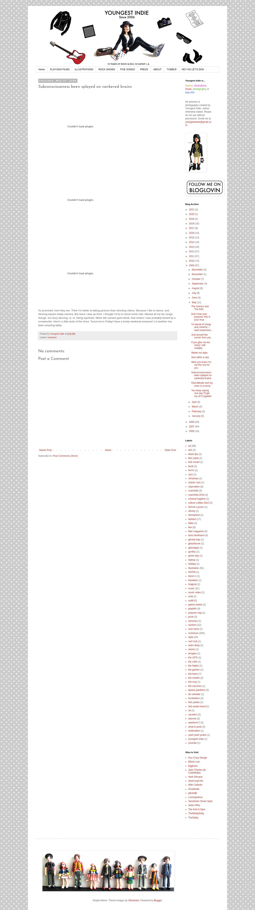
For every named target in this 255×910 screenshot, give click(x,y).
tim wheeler (194, 694)
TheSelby (193, 817)
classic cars (194, 482)
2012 (192, 251)
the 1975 (193, 657)
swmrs (191, 649)
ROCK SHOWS (106, 69)
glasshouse (194, 543)
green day (193, 555)
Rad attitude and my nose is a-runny (202, 384)
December (198, 269)
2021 (192, 209)
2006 (192, 431)
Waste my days (199, 352)
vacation (192, 714)
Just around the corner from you (201, 336)
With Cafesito (195, 784)
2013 (192, 247)
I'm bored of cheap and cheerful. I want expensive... (202, 327)
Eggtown (193, 765)
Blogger (158, 900)
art (189, 446)
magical (192, 584)
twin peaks (194, 702)
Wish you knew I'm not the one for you (201, 365)
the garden (194, 669)
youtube (192, 743)
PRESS (144, 69)
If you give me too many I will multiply (200, 345)
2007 (192, 426)
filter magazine (196, 531)
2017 (192, 228)
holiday (192, 563)
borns (191, 470)
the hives (193, 673)
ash (190, 450)
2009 (192, 265)
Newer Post (45, 450)
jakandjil (192, 793)
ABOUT (157, 69)
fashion (192, 519)
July (194, 293)
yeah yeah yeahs (197, 735)
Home (41, 69)
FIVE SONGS (127, 69)
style (190, 637)
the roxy (192, 681)
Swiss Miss (194, 805)
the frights (193, 665)
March (195, 406)
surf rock (192, 641)
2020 (192, 214)
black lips (193, 454)
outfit (190, 600)
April (194, 402)
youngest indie (196, 739)
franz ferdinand (196, 535)
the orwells (194, 677)
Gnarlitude (193, 789)
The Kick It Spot (196, 809)
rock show (193, 629)
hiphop (191, 559)
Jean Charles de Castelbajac (197, 771)
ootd (190, 596)
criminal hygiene (197, 498)
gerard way (194, 539)
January (196, 416)
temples (192, 653)
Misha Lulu (194, 761)
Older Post (170, 450)
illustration (193, 568)
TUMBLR (172, 69)
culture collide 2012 (198, 502)
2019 (192, 219)
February (197, 411)
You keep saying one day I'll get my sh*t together (201, 393)
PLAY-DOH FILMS (60, 69)
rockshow (52, 337)
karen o (192, 576)
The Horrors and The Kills (200, 308)
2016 (192, 233)
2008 (192, 422)
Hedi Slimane (195, 776)
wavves (192, 718)
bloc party (193, 458)
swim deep (194, 645)
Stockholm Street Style (200, 801)
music (191, 588)
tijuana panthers (196, 690)
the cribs (192, 661)
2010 (192, 260)
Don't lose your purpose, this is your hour (200, 317)
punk (190, 616)
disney (191, 511)
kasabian (193, 580)
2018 (192, 223)
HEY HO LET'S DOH (193, 69)
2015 (192, 237)
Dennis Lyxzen (196, 507)
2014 (192, 242)
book (190, 466)
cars (190, 474)
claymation (194, 486)
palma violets (195, 604)
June (195, 297)
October (196, 279)
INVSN (192, 572)
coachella (193, 490)
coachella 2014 (196, 494)
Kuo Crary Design (197, 757)
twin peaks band (197, 706)
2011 (192, 256)
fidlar (190, 523)
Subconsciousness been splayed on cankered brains (201, 375)
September (198, 283)
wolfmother (194, 730)
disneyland (194, 515)
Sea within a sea (200, 357)
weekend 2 (194, 722)
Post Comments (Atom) (65, 456)
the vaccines (195, 686)
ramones (193, 621)
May (194, 302)
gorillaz (192, 551)
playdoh (192, 608)
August (196, 288)
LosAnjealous (195, 797)
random (192, 625)
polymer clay (195, 612)
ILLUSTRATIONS (84, 69)
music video (194, 592)
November (198, 274)
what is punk (195, 726)
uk (189, 710)
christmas (193, 478)
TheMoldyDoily (196, 813)
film (190, 527)
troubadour (194, 698)
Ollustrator (133, 900)
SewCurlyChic (195, 780)
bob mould (193, 462)
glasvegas (193, 547)
